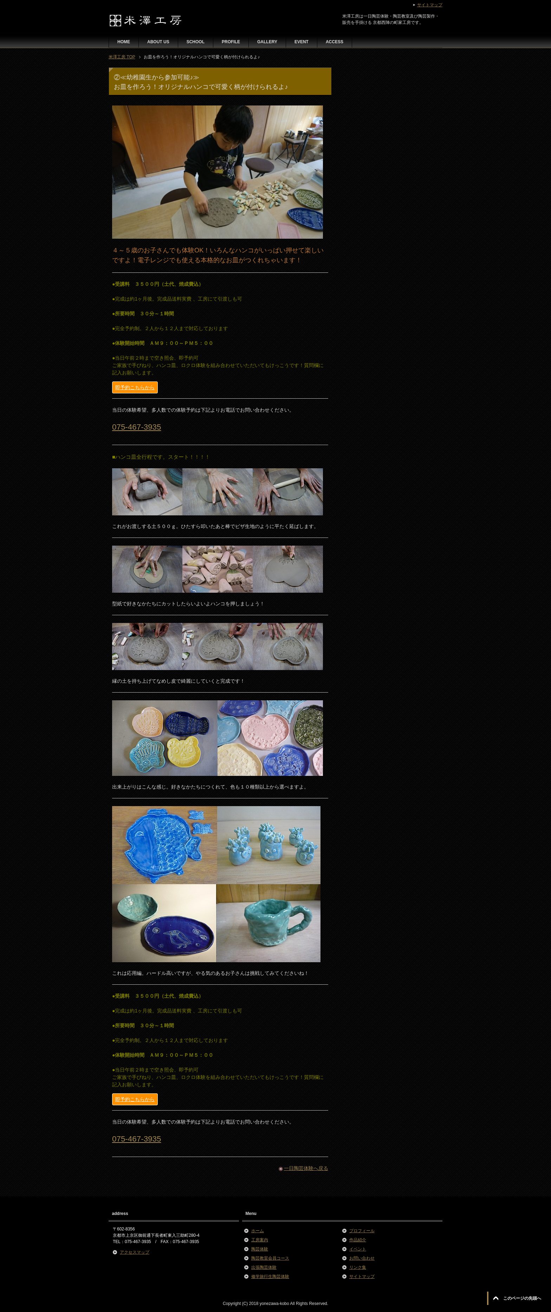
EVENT (301, 41)
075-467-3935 (136, 427)
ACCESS (334, 41)
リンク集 (357, 1267)
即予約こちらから (135, 387)
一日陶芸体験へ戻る (306, 1168)
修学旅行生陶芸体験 (270, 1276)
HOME (123, 41)
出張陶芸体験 (264, 1267)
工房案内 (259, 1239)
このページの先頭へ (522, 1298)
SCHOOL (196, 41)
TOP (122, 56)
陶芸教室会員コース (270, 1258)
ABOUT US (158, 41)
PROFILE (231, 41)
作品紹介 (357, 1239)
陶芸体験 (259, 1249)
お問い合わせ (362, 1258)
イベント (357, 1249)
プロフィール (362, 1230)
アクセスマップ (134, 1252)
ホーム (257, 1230)
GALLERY (267, 41)
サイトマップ (362, 1276)
